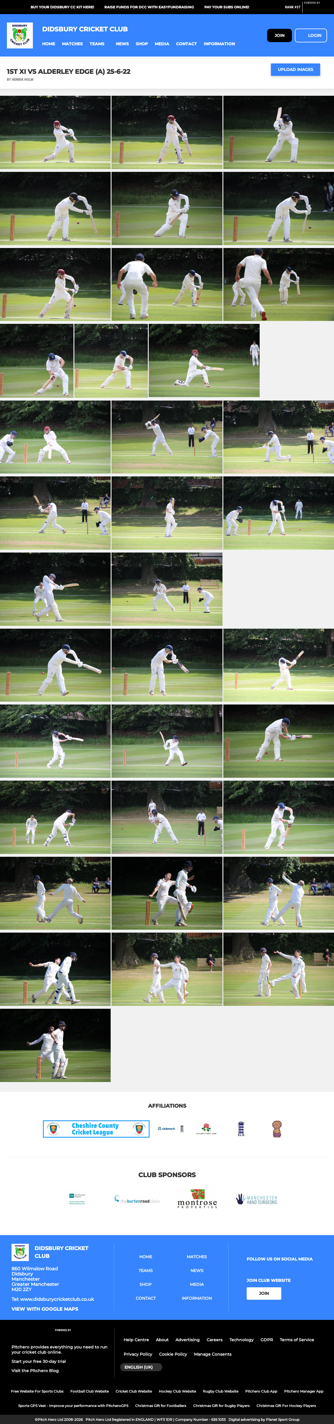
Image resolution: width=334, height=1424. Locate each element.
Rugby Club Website (220, 1391)
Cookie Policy (173, 1354)
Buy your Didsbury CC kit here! (62, 7)
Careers (214, 1339)
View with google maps (45, 1309)
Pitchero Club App (261, 1391)
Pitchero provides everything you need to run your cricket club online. (59, 1349)
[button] (49, 44)
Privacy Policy (138, 1354)
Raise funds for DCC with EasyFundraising (149, 7)
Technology (241, 1339)
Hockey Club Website (177, 1391)
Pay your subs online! (226, 7)
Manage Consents (212, 1354)
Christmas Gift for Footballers (160, 1406)
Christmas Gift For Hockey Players (286, 1406)
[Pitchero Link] (315, 9)
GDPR (267, 1339)
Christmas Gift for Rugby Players (221, 1406)
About (162, 1339)
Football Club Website (89, 1391)
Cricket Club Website (134, 1391)
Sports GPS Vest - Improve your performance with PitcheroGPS (73, 1406)
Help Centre (136, 1339)
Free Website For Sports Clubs (37, 1391)
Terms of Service (297, 1339)
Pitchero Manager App (303, 1391)
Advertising (188, 1339)
